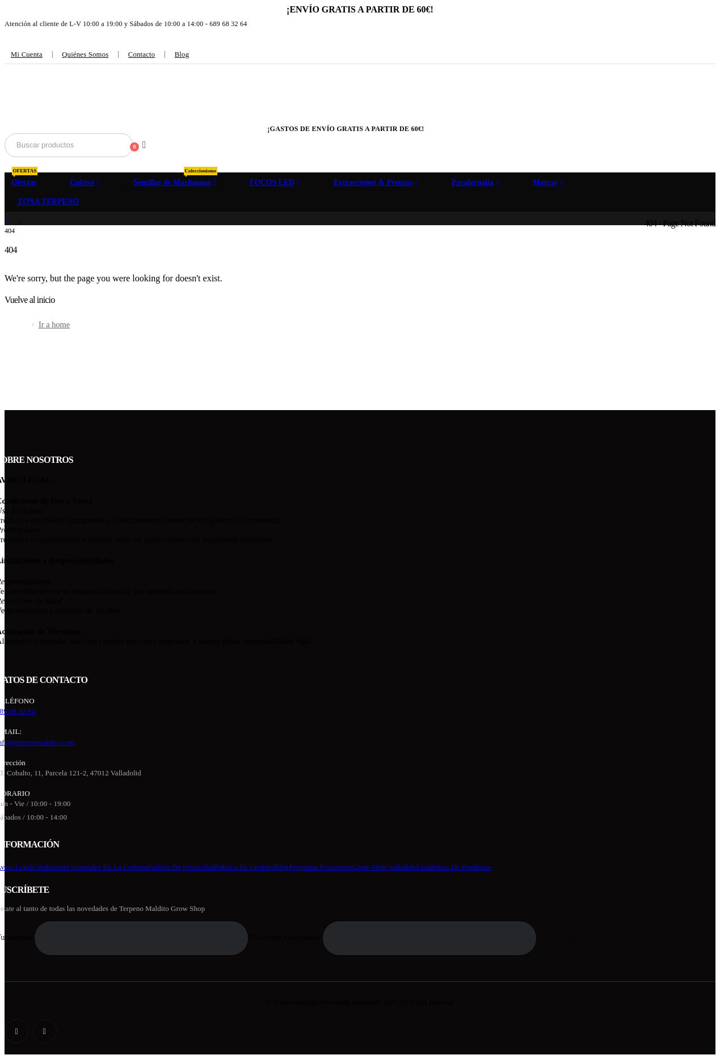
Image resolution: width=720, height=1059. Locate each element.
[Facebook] (16, 1031)
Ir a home (54, 324)
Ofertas (24, 179)
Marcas (545, 182)
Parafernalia (473, 182)
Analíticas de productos (455, 867)
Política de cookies (244, 867)
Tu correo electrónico (394, 937)
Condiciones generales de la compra (90, 867)
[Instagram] (45, 1031)
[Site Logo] (67, 102)
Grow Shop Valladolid (385, 867)
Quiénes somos (85, 54)
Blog (182, 54)
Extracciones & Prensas (373, 182)
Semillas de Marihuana (176, 179)
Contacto (141, 54)
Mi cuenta (27, 54)
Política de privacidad (181, 867)
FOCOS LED (272, 182)
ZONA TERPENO (48, 201)
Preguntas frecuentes (320, 867)
